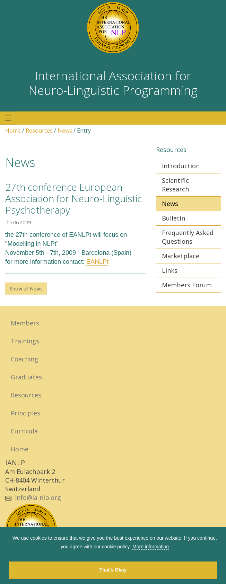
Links (169, 270)
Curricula (24, 431)
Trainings (25, 341)
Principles (25, 413)
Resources (39, 130)
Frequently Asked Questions (188, 236)
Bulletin (173, 218)
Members (25, 323)
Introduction (181, 166)
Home (13, 130)
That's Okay (113, 570)
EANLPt (97, 261)
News (65, 130)
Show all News (26, 288)
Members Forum (187, 285)
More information (150, 546)
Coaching (24, 359)
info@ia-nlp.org (38, 497)
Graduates (26, 377)
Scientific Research (175, 184)
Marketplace (180, 256)
